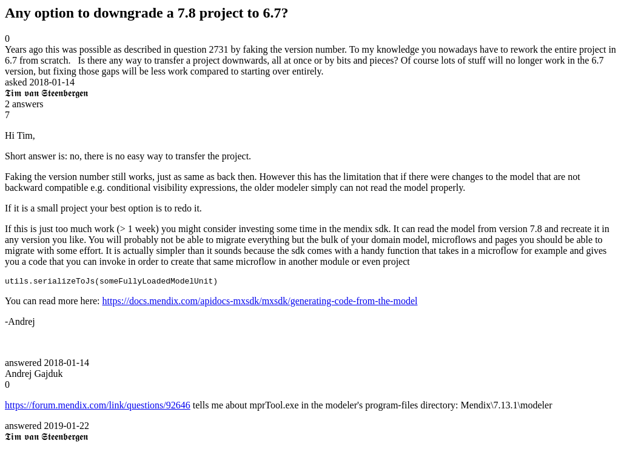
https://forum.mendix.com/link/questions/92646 (97, 407)
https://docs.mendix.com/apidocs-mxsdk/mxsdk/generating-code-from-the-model (260, 303)
